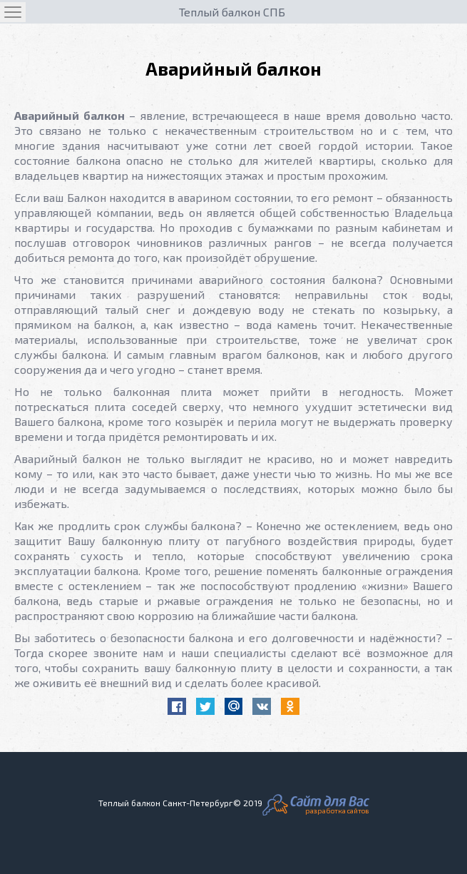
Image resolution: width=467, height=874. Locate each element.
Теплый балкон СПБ (232, 12)
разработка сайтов (337, 810)
